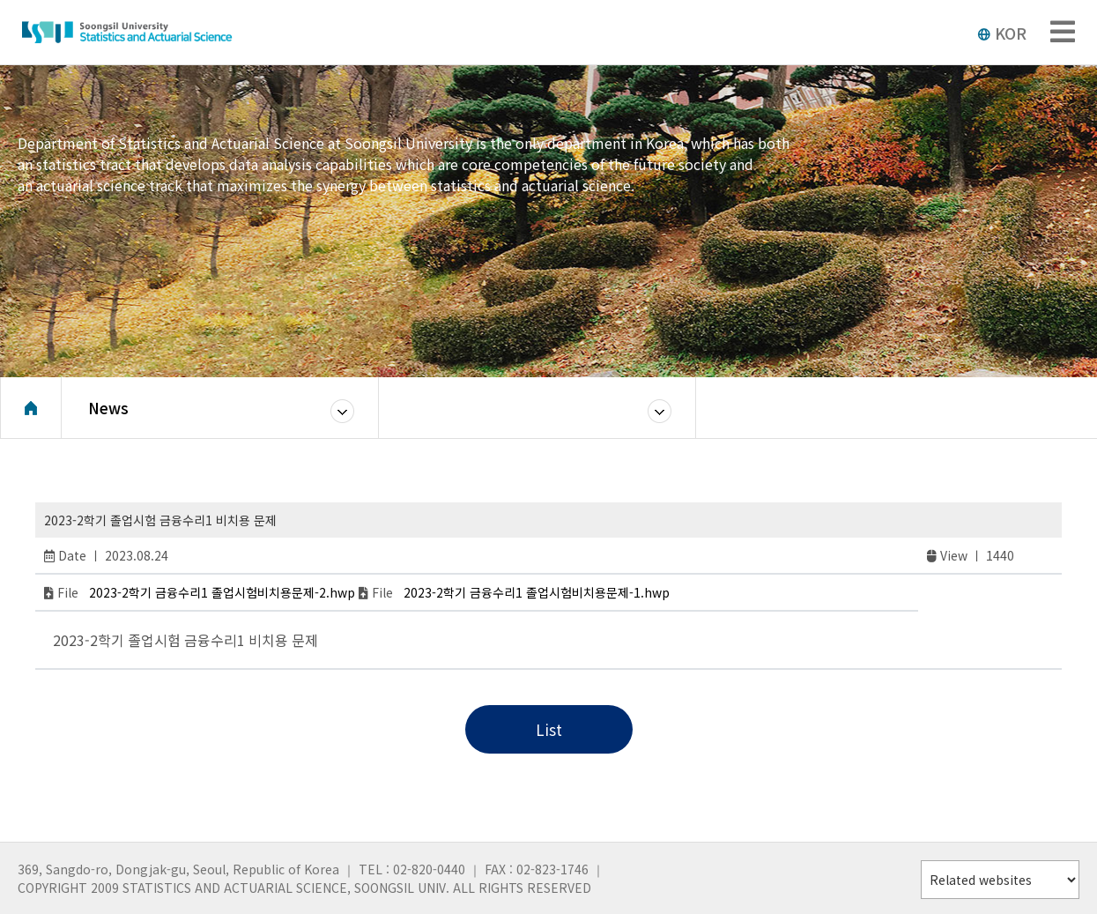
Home (31, 410)
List (549, 729)
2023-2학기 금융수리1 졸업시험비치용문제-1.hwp (537, 592)
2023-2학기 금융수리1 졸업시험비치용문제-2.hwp (222, 592)
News (108, 409)
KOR (1002, 32)
